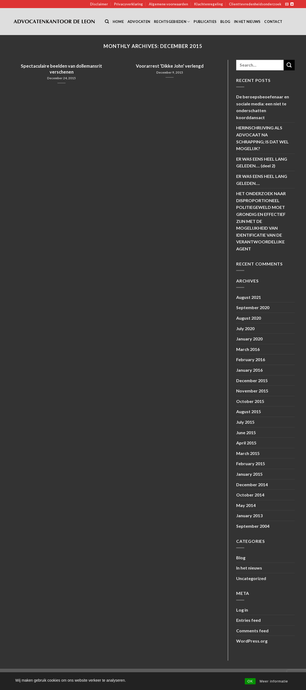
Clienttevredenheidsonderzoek (255, 4)
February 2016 (250, 359)
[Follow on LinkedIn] (292, 4)
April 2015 (246, 442)
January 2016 (249, 369)
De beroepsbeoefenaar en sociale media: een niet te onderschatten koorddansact (262, 107)
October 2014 (250, 494)
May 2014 (246, 505)
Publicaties (205, 21)
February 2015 (250, 463)
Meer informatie (274, 681)
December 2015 (252, 380)
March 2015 (248, 453)
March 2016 (248, 349)
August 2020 (248, 317)
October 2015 (250, 401)
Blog (225, 21)
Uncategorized (251, 578)
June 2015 (246, 432)
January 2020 (249, 338)
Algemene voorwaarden (168, 4)
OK (250, 681)
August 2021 (248, 297)
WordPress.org (251, 640)
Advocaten (139, 21)
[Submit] (289, 65)
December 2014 (252, 484)
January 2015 (249, 474)
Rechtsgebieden (172, 21)
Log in (242, 609)
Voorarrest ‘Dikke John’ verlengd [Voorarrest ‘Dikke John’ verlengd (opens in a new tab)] (170, 66)
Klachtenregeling (208, 4)
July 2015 (245, 422)
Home (118, 21)
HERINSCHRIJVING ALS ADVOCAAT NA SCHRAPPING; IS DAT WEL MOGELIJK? (262, 138)
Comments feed (252, 630)
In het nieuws (247, 21)
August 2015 (248, 411)
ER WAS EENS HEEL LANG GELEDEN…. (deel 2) (261, 162)
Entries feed (248, 620)
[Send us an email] (286, 4)
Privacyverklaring (128, 4)
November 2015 (252, 390)
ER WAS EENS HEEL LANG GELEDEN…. (261, 180)
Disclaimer (99, 4)
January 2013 (249, 515)
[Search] (107, 21)
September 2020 (252, 307)
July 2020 (245, 328)
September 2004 (252, 526)
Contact (273, 21)
